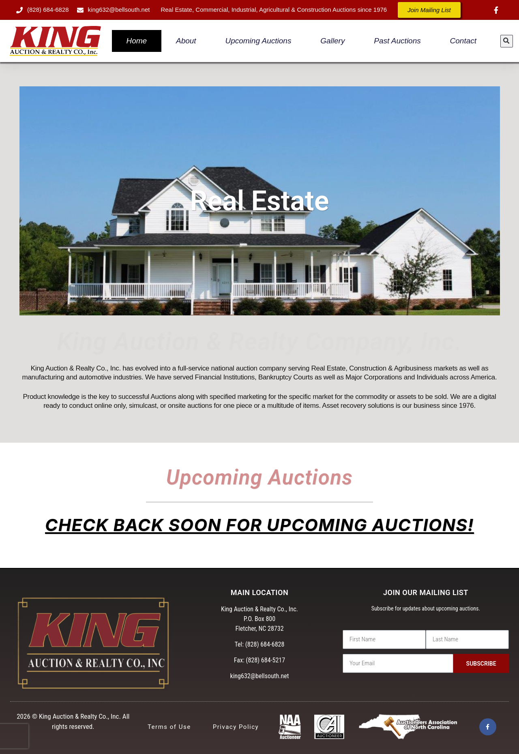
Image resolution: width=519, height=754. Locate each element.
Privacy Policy (236, 726)
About (186, 40)
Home (136, 40)
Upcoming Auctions (258, 40)
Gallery (332, 40)
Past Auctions (397, 40)
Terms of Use (169, 726)
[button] (506, 41)
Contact (463, 40)
